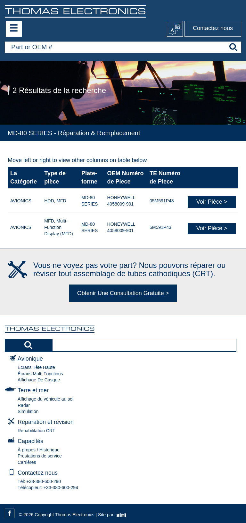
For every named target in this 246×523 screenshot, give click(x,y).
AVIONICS (20, 200)
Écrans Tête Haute (36, 367)
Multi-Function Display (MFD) (58, 227)
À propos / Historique (39, 449)
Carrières (27, 462)
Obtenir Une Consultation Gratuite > (123, 293)
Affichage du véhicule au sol (45, 399)
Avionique (30, 358)
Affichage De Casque (39, 379)
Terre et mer (33, 390)
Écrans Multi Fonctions (40, 373)
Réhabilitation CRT (36, 430)
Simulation (28, 411)
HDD (49, 200)
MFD (61, 200)
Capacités (30, 441)
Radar (24, 405)
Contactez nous (213, 28)
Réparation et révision (46, 422)
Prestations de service (40, 455)
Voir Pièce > (211, 202)
